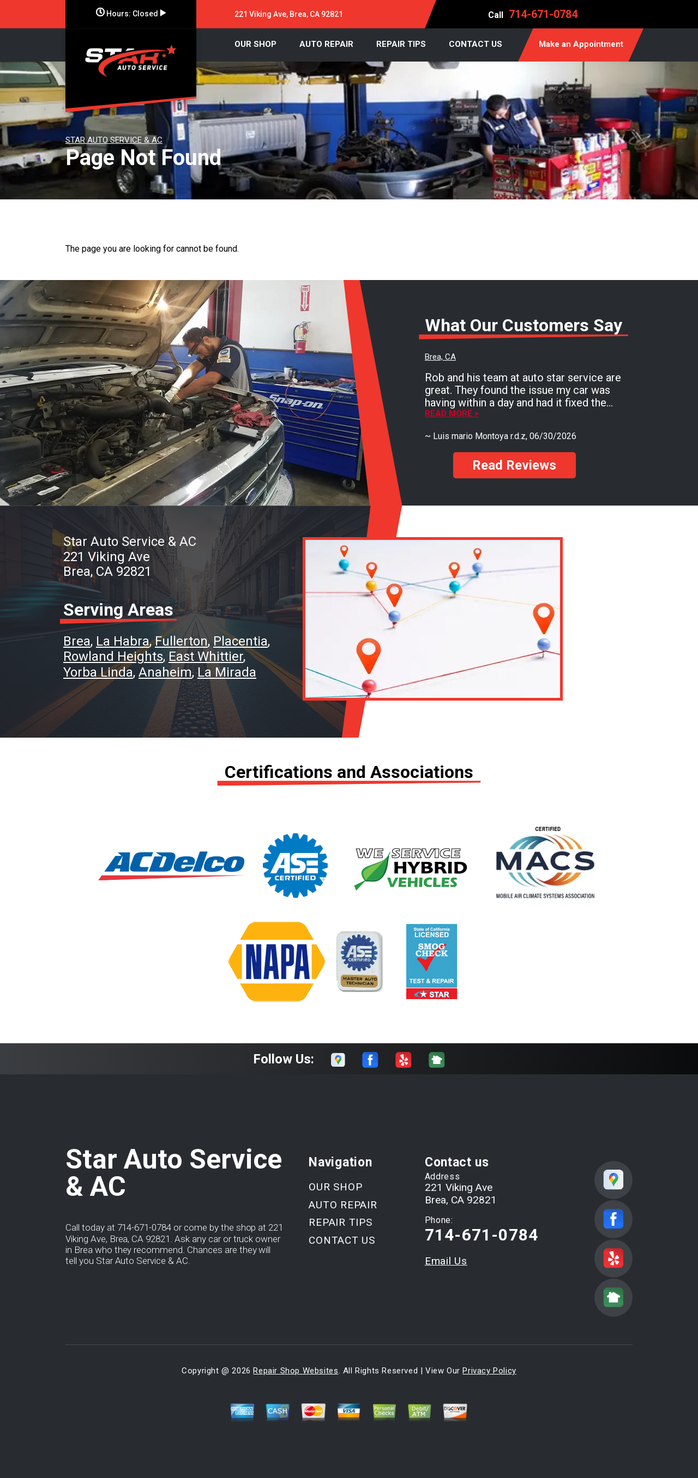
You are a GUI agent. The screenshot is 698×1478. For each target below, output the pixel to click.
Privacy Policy (489, 1371)
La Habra (122, 641)
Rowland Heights (113, 656)
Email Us (446, 1261)
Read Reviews (514, 465)
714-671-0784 (543, 14)
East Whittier (206, 656)
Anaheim (165, 672)
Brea (77, 641)
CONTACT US (475, 44)
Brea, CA (440, 357)
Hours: (131, 13)
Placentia (240, 641)
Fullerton (181, 641)
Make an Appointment (581, 44)
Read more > (452, 413)
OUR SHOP (255, 44)
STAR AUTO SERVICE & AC (114, 140)
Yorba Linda (98, 672)
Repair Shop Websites (295, 1371)
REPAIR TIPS (401, 44)
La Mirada (226, 672)
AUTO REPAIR (326, 44)
